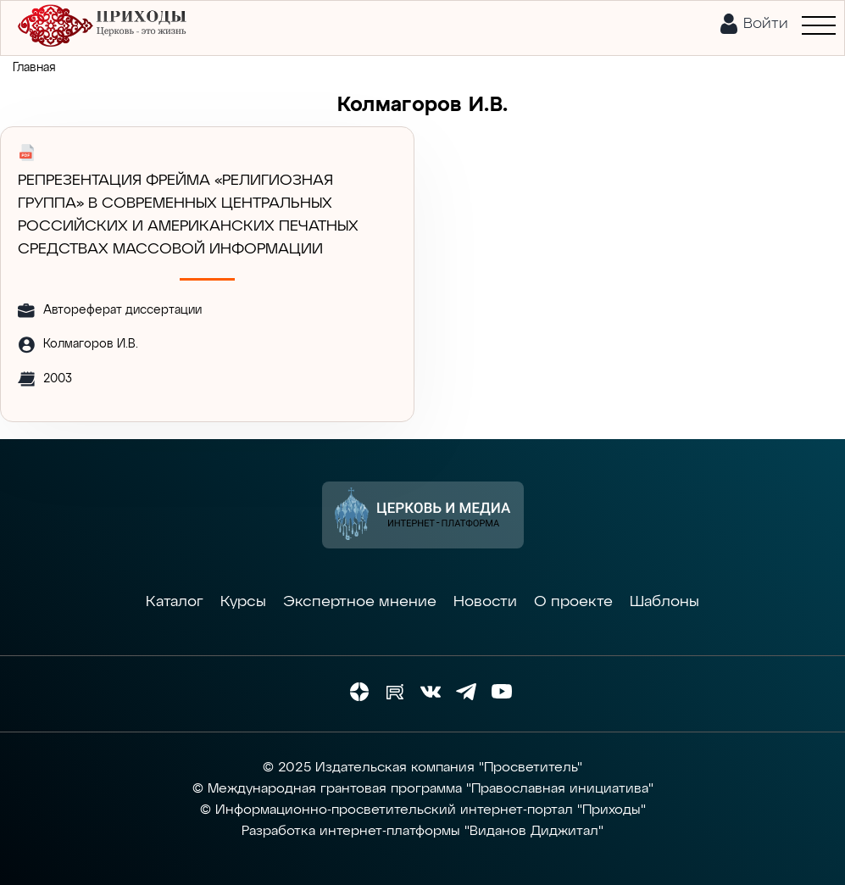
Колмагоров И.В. (90, 344)
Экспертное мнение (359, 601)
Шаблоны (664, 601)
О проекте (573, 601)
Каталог (174, 601)
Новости (485, 601)
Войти (765, 23)
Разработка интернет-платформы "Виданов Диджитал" (422, 831)
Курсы (243, 601)
